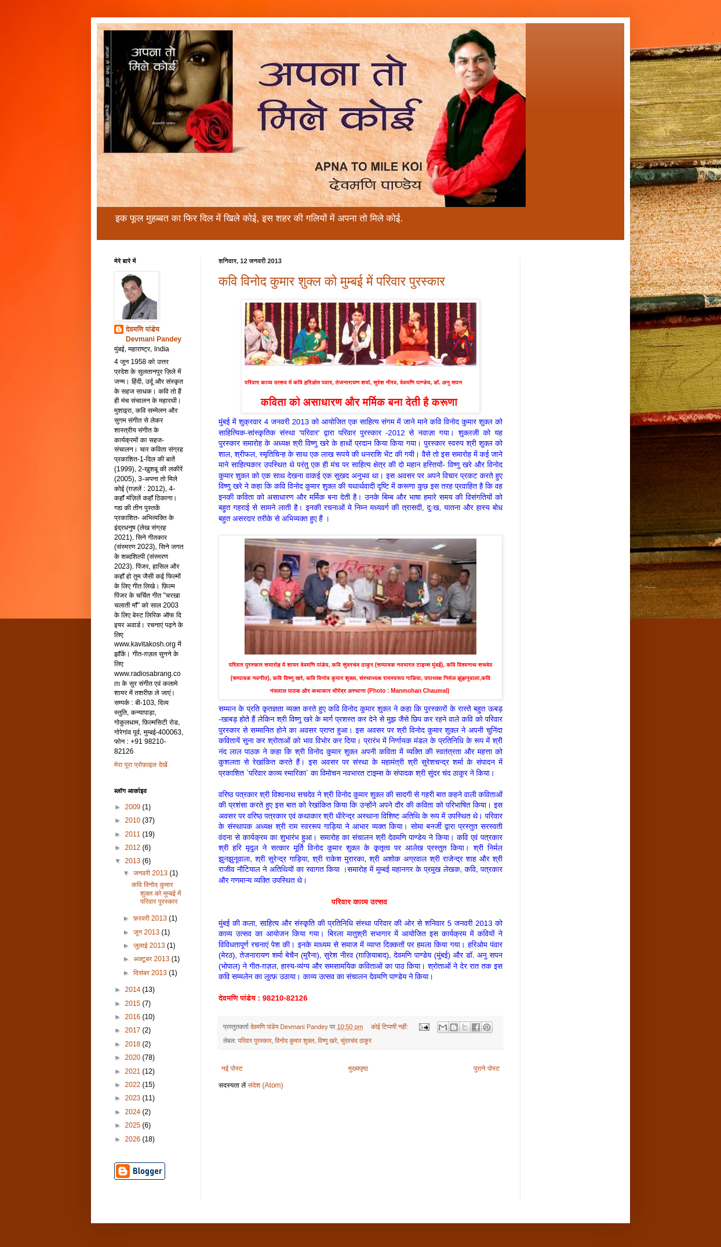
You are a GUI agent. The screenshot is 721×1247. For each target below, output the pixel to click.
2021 (134, 1071)
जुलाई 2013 (150, 945)
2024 (134, 1112)
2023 (134, 1098)
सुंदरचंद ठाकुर (356, 1040)
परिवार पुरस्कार (254, 1040)
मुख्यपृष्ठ (358, 1068)
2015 (134, 1003)
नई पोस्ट (232, 1068)
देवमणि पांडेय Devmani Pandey (153, 334)
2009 (134, 807)
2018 (134, 1044)
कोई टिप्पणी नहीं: (390, 1026)
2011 (134, 834)
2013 (134, 861)
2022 (134, 1085)
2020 (134, 1057)
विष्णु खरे (327, 1040)
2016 (134, 1017)
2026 (134, 1139)
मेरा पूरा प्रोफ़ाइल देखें (140, 765)
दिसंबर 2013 (151, 973)
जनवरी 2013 (151, 873)
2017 (134, 1030)
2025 (134, 1125)
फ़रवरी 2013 (151, 918)
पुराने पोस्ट (487, 1068)
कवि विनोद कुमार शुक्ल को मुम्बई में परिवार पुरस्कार (332, 281)
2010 (134, 820)
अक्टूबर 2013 (152, 959)
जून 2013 (147, 932)
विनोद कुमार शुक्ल (295, 1040)
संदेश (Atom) (265, 1085)
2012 (134, 848)
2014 (134, 990)
